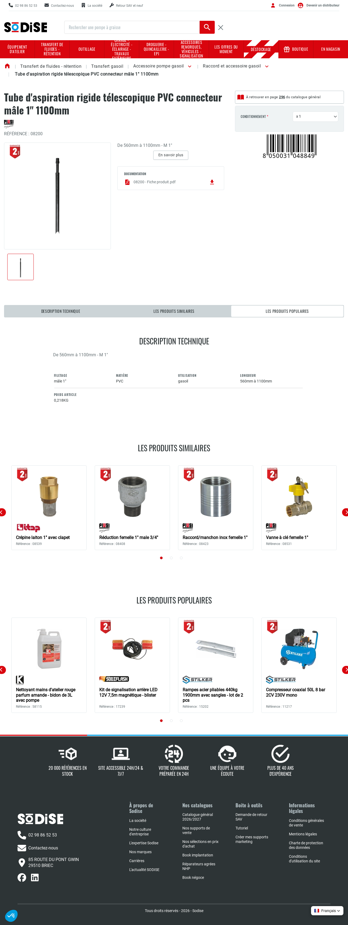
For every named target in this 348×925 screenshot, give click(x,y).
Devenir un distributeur (322, 5)
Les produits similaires (174, 311)
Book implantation (197, 855)
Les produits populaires (287, 311)
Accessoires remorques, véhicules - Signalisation (191, 49)
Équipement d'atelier (17, 49)
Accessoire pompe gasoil (158, 66)
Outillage (87, 49)
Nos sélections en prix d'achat (200, 843)
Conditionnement (253, 116)
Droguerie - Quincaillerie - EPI (156, 49)
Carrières (136, 861)
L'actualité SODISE (144, 870)
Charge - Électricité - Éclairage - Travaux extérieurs (121, 49)
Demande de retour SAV (251, 816)
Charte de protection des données (306, 845)
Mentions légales (303, 834)
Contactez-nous (38, 848)
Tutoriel (242, 828)
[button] (188, 66)
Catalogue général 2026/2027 (197, 816)
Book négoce (193, 877)
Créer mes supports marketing (252, 839)
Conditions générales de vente (306, 822)
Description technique (60, 311)
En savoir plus (170, 155)
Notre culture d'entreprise (140, 831)
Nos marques (140, 852)
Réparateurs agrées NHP (198, 866)
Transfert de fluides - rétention (52, 49)
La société (137, 820)
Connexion (287, 5)
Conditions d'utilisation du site (304, 858)
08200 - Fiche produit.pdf (169, 182)
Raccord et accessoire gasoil (232, 66)
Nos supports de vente (196, 830)
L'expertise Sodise (143, 843)
